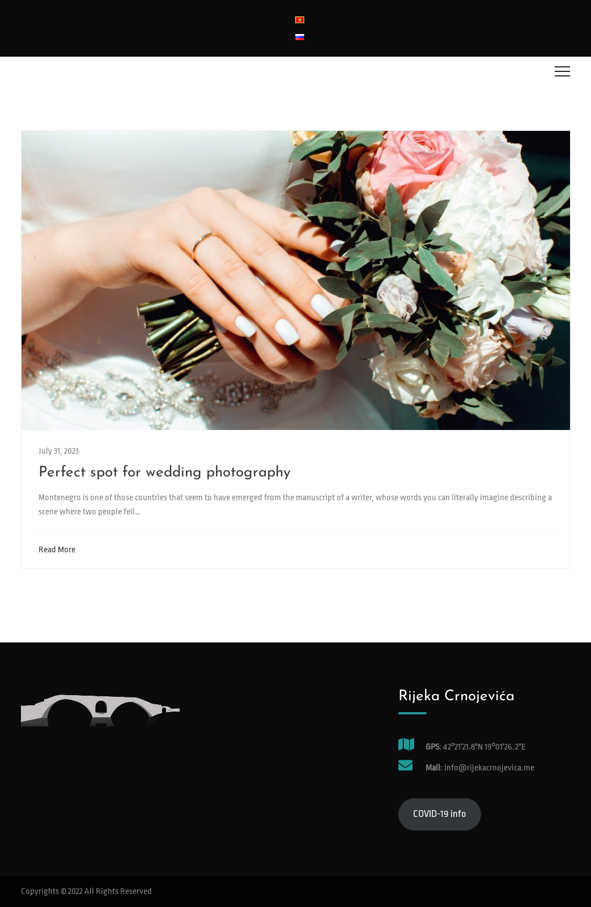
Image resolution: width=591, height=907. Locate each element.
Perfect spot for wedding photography (165, 472)
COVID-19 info (439, 813)
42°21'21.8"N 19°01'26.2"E (484, 747)
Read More (59, 550)
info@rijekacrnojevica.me (488, 768)
